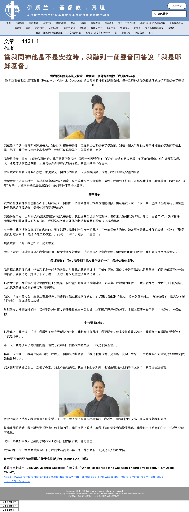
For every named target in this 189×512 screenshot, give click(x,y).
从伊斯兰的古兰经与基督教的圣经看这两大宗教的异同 (68, 15)
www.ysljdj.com (97, 491)
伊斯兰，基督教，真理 (67, 7)
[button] (176, 6)
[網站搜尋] (169, 14)
